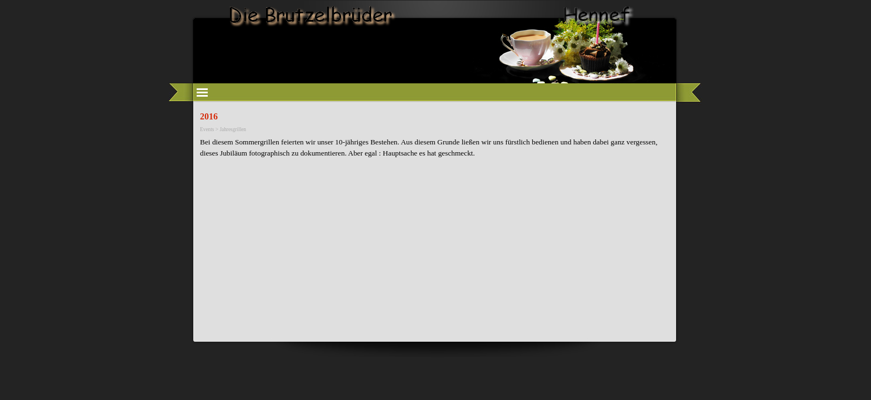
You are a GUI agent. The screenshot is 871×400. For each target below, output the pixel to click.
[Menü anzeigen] (202, 92)
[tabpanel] (435, 148)
